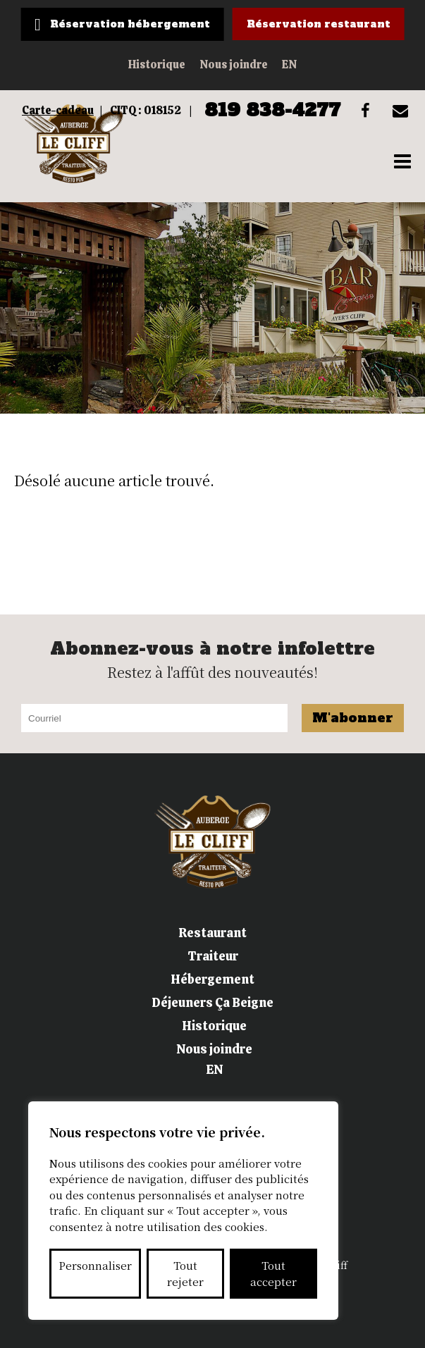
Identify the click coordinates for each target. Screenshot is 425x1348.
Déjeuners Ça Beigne (212, 1002)
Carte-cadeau (58, 110)
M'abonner (352, 717)
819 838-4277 (272, 110)
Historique (156, 64)
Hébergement (212, 979)
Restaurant (212, 933)
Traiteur (212, 956)
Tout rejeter (185, 1273)
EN (289, 64)
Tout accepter (273, 1273)
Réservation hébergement (130, 24)
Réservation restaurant (318, 24)
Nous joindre (233, 64)
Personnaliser (95, 1265)
